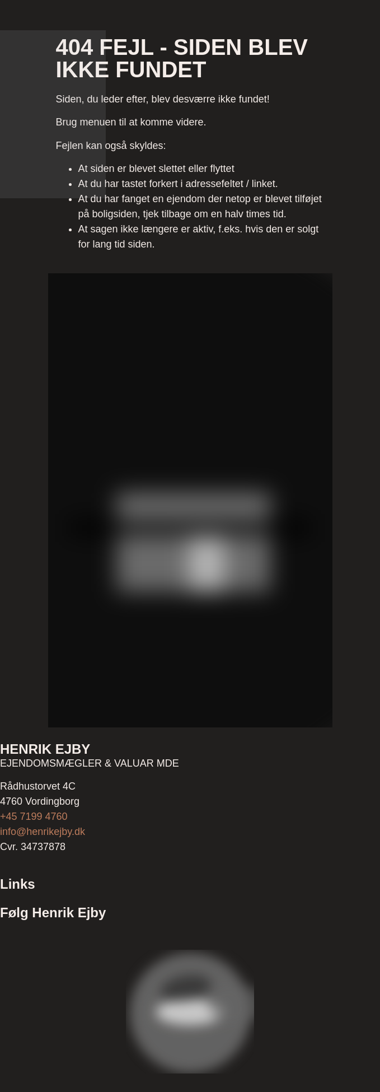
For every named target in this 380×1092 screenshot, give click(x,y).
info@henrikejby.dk (42, 831)
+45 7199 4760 (34, 816)
